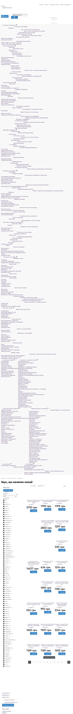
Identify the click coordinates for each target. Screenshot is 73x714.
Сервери (3, 91)
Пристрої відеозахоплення (16, 126)
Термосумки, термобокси (8, 436)
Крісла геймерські (34, 454)
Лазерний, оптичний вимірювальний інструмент (31, 375)
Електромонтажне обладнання (37, 448)
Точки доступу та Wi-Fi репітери (19, 137)
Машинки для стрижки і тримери (10, 347)
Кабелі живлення (10, 68)
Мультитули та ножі (6, 440)
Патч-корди (4, 149)
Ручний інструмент (23, 379)
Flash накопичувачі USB (7, 102)
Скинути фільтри (8, 490)
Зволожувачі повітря (6, 367)
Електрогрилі (4, 324)
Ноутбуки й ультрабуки (14, 26)
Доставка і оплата (54, 4)
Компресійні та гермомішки (8, 439)
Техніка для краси (11, 343)
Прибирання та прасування (16, 333)
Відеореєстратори (34, 432)
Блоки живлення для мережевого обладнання (26, 169)
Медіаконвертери (11, 161)
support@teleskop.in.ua (10, 702)
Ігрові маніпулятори (6, 202)
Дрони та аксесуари (13, 211)
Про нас (47, 4)
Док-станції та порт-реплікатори (20, 29)
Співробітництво (6, 711)
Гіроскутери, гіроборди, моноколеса (11, 417)
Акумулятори (4, 303)
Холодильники (5, 311)
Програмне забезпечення (15, 80)
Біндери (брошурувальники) (16, 236)
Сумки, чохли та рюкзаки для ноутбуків (23, 31)
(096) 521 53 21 (5, 695)
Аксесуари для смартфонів (8, 182)
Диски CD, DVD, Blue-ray (7, 105)
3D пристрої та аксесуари (16, 232)
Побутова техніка (7, 308)
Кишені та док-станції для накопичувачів (24, 70)
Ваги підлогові (5, 422)
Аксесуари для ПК (11, 77)
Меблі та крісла (33, 453)
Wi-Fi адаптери (10, 140)
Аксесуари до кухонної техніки (9, 358)
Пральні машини (5, 330)
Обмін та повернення (65, 4)
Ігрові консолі (4, 200)
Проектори (4, 289)
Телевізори (4, 260)
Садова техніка (22, 401)
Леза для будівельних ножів (25, 396)
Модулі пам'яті (9, 51)
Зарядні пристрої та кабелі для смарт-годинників (14, 196)
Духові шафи (4, 316)
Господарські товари (34, 458)
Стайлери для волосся (7, 345)
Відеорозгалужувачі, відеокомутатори (22, 299)
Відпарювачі (4, 338)
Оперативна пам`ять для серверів (10, 93)
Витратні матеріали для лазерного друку (12, 251)
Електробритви (5, 348)
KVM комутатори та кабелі (16, 166)
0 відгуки (32, 504)
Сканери (6, 225)
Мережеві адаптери (12, 138)
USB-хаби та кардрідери (15, 119)
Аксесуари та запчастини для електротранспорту (15, 418)
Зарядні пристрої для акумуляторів (10, 306)
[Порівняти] (34, 512)
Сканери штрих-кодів (7, 231)
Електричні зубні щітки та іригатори (11, 421)
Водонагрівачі (5, 361)
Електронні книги (5, 209)
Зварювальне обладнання (25, 368)
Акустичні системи (6, 268)
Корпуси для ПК (10, 65)
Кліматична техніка (7, 360)
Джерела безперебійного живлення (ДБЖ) (24, 117)
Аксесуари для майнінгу (14, 79)
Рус (4, 6)
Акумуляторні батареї (13, 123)
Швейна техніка (10, 352)
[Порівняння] (50, 14)
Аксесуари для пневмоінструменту (27, 372)
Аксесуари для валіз (6, 433)
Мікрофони (4, 269)
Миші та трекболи (11, 107)
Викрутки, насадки (23, 383)
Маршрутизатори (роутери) (17, 132)
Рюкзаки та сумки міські (7, 429)
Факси (5, 245)
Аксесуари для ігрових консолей (10, 204)
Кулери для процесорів (7, 57)
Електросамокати (6, 415)
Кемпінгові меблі (33, 457)
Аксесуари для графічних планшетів (11, 115)
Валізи (2, 430)
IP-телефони (8, 144)
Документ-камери (6, 293)
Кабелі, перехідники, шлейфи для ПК (21, 76)
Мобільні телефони (12, 173)
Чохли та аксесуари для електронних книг (12, 210)
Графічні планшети (6, 113)
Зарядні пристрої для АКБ (15, 125)
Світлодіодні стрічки (34, 422)
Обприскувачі (22, 404)
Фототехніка (8, 278)
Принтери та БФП (11, 223)
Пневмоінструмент (23, 371)
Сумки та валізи (5, 428)
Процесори (8, 47)
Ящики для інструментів (24, 382)
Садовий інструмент (23, 405)
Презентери (4, 290)
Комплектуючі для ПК (8, 46)
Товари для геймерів (13, 199)
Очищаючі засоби (11, 241)
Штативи (3, 279)
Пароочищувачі (5, 336)
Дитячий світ (5, 464)
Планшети (7, 28)
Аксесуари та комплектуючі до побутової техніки (28, 354)
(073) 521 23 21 (5, 693)
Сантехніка (32, 462)
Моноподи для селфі (6, 180)
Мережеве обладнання (8, 130)
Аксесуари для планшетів (16, 41)
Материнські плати (12, 48)
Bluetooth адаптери (13, 146)
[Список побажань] (50, 12)
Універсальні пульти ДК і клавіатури (10, 262)
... (65, 662)
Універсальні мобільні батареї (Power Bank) (24, 185)
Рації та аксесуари (12, 217)
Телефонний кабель (6, 160)
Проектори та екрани (14, 287)
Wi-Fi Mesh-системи (13, 135)
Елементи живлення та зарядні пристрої (23, 302)
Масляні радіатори (6, 374)
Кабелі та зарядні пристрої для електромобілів (37, 472)
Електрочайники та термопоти (9, 320)
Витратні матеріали (12, 247)
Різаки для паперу (11, 238)
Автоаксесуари (28, 474)
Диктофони (8, 219)
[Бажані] (33, 512)
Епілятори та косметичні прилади (10, 350)
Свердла (20, 391)
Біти (19, 390)
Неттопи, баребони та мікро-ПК (10, 88)
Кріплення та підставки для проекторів (11, 294)
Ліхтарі (3, 426)
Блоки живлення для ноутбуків (18, 32)
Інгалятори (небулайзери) (8, 425)
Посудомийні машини (7, 313)
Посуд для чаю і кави (34, 441)
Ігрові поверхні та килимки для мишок (22, 109)
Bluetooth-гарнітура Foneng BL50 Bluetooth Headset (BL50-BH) (62, 583)
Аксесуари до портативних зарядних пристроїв (14, 186)
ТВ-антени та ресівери (7, 261)
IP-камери (32, 429)
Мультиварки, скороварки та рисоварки (12, 322)
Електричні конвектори (7, 371)
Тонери (3, 254)
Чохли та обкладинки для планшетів (11, 44)
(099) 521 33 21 (5, 697)
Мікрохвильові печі (6, 323)
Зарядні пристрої (11, 187)
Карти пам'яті (4, 103)
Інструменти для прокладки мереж (10, 153)
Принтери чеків (5, 229)
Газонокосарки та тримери (25, 402)
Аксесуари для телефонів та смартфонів (24, 175)
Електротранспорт (6, 414)
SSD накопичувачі (11, 53)
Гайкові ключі (21, 385)
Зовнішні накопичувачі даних (17, 98)
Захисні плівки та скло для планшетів (11, 42)
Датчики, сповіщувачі (35, 417)
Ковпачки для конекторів (8, 152)
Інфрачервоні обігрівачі (7, 372)
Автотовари (28, 464)
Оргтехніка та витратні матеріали (11, 222)
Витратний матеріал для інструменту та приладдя (32, 389)
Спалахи (3, 282)
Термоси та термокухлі (35, 439)
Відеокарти (8, 50)
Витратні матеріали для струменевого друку (13, 252)
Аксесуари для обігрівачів (8, 375)
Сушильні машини (6, 331)
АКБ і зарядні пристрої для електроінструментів (31, 394)
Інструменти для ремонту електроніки (23, 122)
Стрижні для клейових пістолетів (27, 393)
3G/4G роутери (10, 131)
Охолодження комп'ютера (16, 56)
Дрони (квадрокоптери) (7, 213)
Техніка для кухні (11, 319)
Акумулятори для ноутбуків (16, 34)
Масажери (4, 423)
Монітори (7, 96)
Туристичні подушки (6, 437)
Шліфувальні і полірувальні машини (27, 367)
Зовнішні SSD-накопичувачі (8, 99)
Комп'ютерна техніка (8, 82)
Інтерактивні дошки (12, 296)
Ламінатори (8, 235)
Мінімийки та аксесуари (24, 400)
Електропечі (4, 326)
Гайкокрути (21, 365)
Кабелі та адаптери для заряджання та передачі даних (32, 190)
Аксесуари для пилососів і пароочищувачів (12, 355)
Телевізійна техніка (12, 258)
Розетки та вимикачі (34, 450)
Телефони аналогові (6, 244)
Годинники (7, 192)
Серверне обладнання (14, 89)
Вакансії (4, 712)
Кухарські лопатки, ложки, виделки (38, 446)
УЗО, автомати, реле (34, 451)
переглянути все (5, 64)
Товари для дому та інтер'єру (38, 408)
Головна (41, 4)
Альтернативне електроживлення (38, 459)
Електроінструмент (23, 361)
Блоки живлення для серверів (9, 92)
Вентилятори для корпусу (8, 61)
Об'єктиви (4, 281)
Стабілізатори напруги (14, 120)
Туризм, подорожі (6, 434)
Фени (2, 344)
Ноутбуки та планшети (8, 25)
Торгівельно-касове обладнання (19, 226)
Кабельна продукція (12, 157)
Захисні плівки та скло (7, 179)
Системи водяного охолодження (10, 63)
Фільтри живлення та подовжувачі (20, 116)
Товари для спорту (6, 410)
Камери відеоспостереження (37, 430)
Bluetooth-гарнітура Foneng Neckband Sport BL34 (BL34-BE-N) (33, 604)
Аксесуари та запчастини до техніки (11, 357)
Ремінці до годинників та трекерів (10, 197)
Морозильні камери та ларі (8, 312)
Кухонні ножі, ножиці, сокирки (37, 444)
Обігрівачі (3, 369)
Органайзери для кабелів (8, 176)
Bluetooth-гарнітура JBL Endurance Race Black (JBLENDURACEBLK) (61, 604)
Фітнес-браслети (6, 195)
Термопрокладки (6, 60)
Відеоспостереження (35, 428)
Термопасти (4, 59)
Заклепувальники (22, 386)
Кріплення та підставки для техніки (21, 300)
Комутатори (8, 134)
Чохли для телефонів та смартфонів (11, 178)
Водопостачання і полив (24, 407)
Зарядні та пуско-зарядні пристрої (44, 471)
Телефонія (7, 242)
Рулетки (20, 376)
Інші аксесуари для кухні (35, 447)
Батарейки (4, 305)
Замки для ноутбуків (6, 39)
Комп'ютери (8, 84)
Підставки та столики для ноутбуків (21, 35)
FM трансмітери (28, 468)
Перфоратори (22, 364)
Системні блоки (5, 86)
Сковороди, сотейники (35, 440)
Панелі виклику (33, 414)
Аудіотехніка (8, 264)
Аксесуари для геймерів (7, 203)
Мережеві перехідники (14, 128)
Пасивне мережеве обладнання (19, 147)
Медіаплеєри (4, 275)
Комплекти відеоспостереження (38, 433)
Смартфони (8, 172)
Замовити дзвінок (8, 705)
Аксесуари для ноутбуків (15, 37)
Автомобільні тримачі (30, 467)
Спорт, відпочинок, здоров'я (9, 408)
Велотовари (4, 443)
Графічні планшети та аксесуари (19, 112)
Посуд (30, 437)
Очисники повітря (6, 365)
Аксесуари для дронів (7, 214)
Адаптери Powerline (12, 143)
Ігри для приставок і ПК (7, 206)
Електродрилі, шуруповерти (26, 362)
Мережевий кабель (6, 159)
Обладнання (21, 378)
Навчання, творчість (12, 467)
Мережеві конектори (6, 150)
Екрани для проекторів (7, 292)
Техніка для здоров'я (6, 419)
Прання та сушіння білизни (16, 329)
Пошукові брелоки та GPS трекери (20, 220)
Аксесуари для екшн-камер (8, 276)
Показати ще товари (49, 657)
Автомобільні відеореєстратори (33, 465)
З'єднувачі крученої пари (8, 154)
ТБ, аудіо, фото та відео (8, 257)
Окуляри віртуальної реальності (19, 216)
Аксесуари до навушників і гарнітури (11, 271)
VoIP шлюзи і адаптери (14, 167)
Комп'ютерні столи (34, 455)
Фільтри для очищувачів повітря (9, 368)
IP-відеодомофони (34, 411)
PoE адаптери (9, 163)
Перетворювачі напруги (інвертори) (34, 469)
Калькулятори (9, 239)
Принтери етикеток (6, 228)
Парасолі (3, 432)
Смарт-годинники (6, 193)
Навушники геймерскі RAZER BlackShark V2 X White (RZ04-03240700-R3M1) (47, 522)
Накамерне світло (6, 283)
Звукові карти (9, 73)
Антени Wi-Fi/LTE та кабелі (16, 141)
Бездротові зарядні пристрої (17, 189)
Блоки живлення (10, 67)
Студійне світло (5, 285)
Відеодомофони (33, 413)
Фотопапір (4, 249)
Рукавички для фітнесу (7, 412)
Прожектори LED (33, 426)
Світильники (32, 425)
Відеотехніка (9, 273)
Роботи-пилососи (6, 337)
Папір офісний (5, 248)
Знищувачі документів (13, 233)
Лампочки (32, 421)
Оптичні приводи (11, 71)
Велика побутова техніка (15, 309)
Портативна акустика (7, 267)
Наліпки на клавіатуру (7, 38)
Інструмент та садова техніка (27, 360)
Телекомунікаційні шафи (15, 164)
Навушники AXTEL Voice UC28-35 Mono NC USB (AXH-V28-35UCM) (33, 501)
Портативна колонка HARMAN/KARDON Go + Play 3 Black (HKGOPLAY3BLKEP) (33, 563)
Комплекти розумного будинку (37, 415)
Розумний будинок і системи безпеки (49, 410)
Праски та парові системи (8, 340)
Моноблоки (4, 85)
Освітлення (32, 419)
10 (61, 662)
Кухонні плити (5, 315)
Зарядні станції (33, 461)
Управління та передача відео (37, 435)
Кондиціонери (5, 362)
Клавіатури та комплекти (15, 106)
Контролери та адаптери (16, 74)
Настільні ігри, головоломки (8, 465)
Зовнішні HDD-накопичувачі (8, 100)
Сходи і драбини (22, 398)
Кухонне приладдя (34, 443)
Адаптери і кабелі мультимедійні (19, 297)
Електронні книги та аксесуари (19, 207)
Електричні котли (6, 376)
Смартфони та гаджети (8, 171)
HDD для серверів (6, 95)
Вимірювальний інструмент (25, 374)
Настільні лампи (33, 424)
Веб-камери (4, 110)
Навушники (4, 265)
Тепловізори (4, 441)
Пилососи (3, 334)
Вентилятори (4, 364)
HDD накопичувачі (11, 54)
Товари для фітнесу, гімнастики (9, 411)
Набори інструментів (23, 380)
